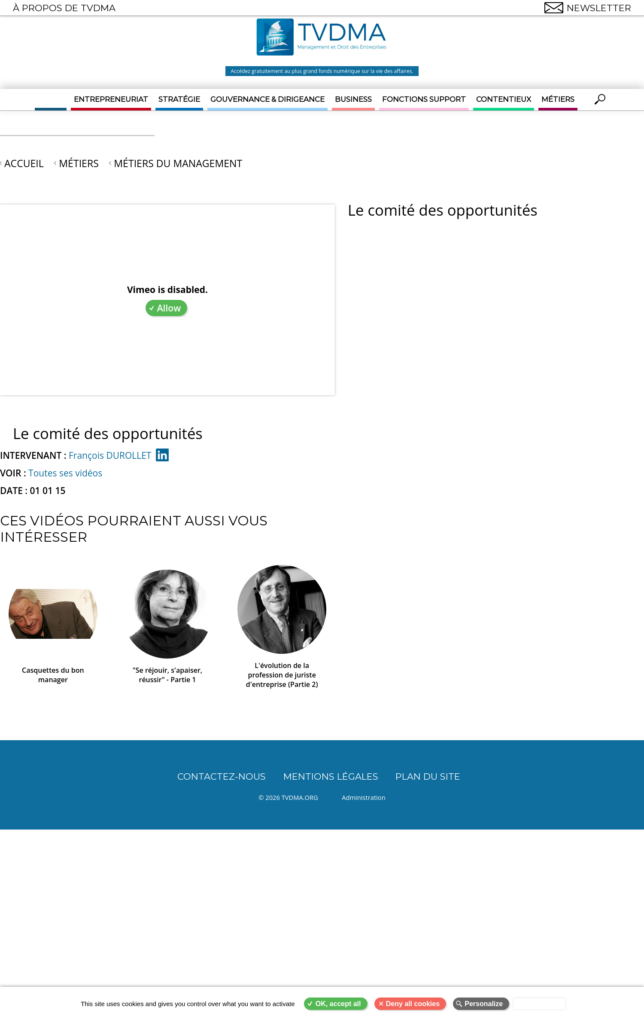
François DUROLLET (110, 455)
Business (353, 99)
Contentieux (503, 99)
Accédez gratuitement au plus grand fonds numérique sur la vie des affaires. (322, 71)
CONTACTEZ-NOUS (221, 776)
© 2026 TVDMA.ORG (288, 797)
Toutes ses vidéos (65, 473)
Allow (169, 308)
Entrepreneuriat (111, 99)
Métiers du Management (178, 163)
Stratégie (179, 99)
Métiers (557, 99)
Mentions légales (330, 776)
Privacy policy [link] (539, 1003)
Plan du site (427, 776)
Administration (363, 797)
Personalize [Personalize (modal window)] (484, 1003)
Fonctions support (424, 99)
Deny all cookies (413, 1003)
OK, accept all (338, 1003)
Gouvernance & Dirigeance (267, 99)
